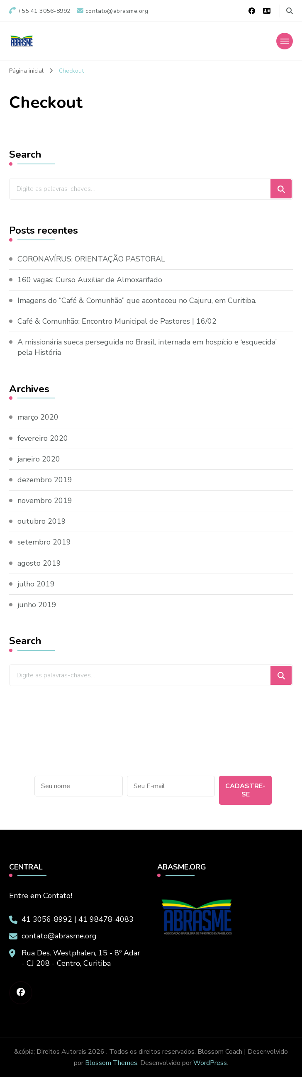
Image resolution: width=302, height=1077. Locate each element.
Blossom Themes (111, 1062)
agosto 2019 (39, 563)
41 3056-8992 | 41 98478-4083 (78, 919)
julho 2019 (36, 584)
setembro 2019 (44, 542)
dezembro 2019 (44, 480)
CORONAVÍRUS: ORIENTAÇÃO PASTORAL (91, 259)
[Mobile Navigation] (284, 41)
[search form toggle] (289, 11)
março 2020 (37, 417)
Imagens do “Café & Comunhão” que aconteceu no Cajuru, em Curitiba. (136, 300)
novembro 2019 (44, 501)
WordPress (210, 1062)
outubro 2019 (41, 521)
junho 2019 (36, 605)
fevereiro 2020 (42, 438)
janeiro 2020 (38, 459)
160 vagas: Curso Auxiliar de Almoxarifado (89, 280)
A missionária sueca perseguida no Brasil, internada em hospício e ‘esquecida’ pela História (147, 347)
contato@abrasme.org (59, 936)
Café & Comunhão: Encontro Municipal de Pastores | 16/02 (117, 321)
